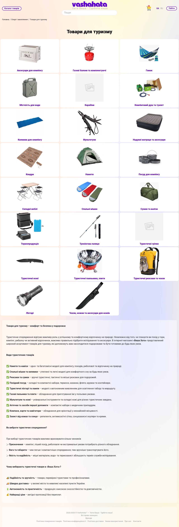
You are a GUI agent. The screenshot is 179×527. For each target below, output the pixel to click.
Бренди (89, 518)
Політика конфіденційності (74, 521)
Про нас (127, 521)
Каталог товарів (11, 8)
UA (157, 8)
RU (162, 8)
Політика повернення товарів (49, 521)
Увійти (172, 8)
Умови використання (114, 521)
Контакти (137, 521)
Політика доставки (95, 521)
